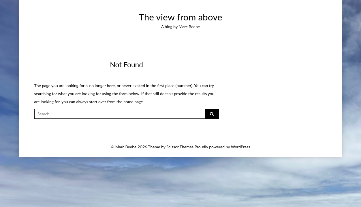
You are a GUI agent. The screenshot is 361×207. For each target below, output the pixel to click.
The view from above (180, 17)
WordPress (240, 146)
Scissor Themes (179, 146)
